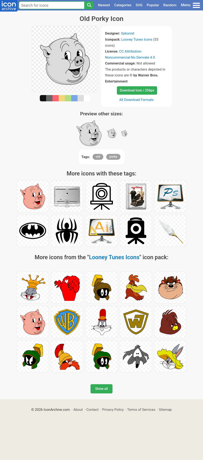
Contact (92, 409)
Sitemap (165, 409)
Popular (153, 5)
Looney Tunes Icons (136, 39)
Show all (101, 389)
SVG (139, 5)
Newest (104, 5)
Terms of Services (141, 409)
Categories (123, 5)
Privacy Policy (113, 409)
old (98, 156)
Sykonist (127, 33)
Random (169, 5)
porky (113, 156)
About (78, 409)
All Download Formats (136, 100)
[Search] (89, 5)
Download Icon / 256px (137, 90)
